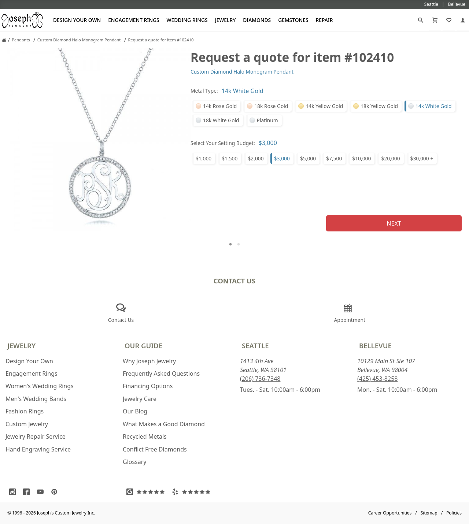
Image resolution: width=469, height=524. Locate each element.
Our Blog (135, 411)
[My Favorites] (449, 20)
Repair (324, 19)
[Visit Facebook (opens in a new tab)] (28, 492)
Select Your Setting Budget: (223, 143)
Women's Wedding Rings (39, 386)
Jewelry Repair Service (35, 436)
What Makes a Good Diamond (164, 424)
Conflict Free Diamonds (155, 449)
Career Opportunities (390, 513)
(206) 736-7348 (260, 379)
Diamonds (257, 19)
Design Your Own (77, 19)
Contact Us (235, 280)
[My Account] (463, 20)
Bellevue (375, 345)
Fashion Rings (24, 411)
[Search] (420, 20)
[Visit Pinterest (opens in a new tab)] (56, 492)
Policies (454, 513)
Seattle (255, 345)
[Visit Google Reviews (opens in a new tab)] (147, 491)
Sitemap (429, 513)
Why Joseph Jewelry (149, 361)
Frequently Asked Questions (161, 373)
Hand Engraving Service (38, 449)
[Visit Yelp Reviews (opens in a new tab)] (193, 491)
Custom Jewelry (26, 424)
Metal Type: (204, 90)
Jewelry (225, 19)
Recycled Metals (145, 436)
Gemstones (293, 19)
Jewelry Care (139, 399)
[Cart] (435, 20)
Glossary (135, 462)
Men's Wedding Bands (35, 399)
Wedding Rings (187, 19)
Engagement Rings (133, 19)
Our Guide (143, 345)
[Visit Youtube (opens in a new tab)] (42, 492)
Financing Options (148, 386)
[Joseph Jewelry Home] (4, 40)
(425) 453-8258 (377, 379)
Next (394, 223)
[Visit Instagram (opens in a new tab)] (14, 492)
